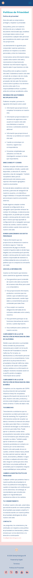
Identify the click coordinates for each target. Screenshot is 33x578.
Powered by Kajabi (16, 560)
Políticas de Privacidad (16, 568)
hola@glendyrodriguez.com (12, 538)
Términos (16, 564)
